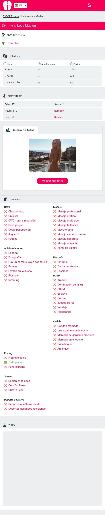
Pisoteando (64, 311)
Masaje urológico (68, 220)
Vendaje (62, 307)
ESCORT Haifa (11, 16)
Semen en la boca (19, 381)
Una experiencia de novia (72, 330)
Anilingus (63, 348)
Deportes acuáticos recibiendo (27, 408)
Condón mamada (67, 326)
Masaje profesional (69, 211)
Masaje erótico (66, 216)
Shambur (11, 43)
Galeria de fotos (20, 130)
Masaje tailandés (67, 225)
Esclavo (62, 293)
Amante (62, 280)
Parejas (13, 266)
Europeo (59, 110)
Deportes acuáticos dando (24, 404)
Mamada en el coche (70, 339)
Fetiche (12, 238)
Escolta (13, 253)
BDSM (61, 289)
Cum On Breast (17, 385)
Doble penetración (19, 229)
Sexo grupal (15, 225)
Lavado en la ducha (20, 271)
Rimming (13, 280)
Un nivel (13, 216)
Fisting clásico (17, 357)
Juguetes (14, 234)
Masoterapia (65, 229)
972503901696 (16, 35)
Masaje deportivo (68, 238)
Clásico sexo (16, 211)
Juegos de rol (65, 302)
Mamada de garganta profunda (75, 335)
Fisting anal (15, 362)
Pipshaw (13, 275)
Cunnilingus (64, 344)
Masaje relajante (67, 243)
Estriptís (62, 262)
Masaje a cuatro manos (71, 234)
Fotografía (14, 257)
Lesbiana (62, 271)
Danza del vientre (67, 266)
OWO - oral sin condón (22, 220)
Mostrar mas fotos (52, 180)
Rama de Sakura (67, 247)
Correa (61, 298)
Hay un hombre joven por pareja (27, 262)
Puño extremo (16, 366)
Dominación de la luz (70, 284)
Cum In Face (16, 390)
